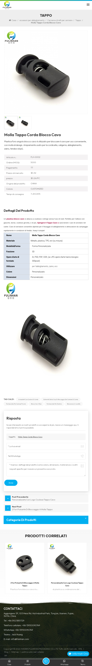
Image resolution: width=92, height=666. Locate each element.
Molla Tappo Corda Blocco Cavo (30, 437)
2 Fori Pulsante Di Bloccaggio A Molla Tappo (24, 584)
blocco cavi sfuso (36, 404)
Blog (6, 652)
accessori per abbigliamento (31, 20)
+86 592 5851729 (16, 620)
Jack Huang (17, 634)
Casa (12, 20)
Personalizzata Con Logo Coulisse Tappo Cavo (67, 584)
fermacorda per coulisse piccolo (16, 404)
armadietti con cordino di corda (28, 399)
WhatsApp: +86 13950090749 (18, 630)
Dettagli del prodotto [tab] (19, 211)
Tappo (78, 20)
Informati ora (78, 653)
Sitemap (15, 652)
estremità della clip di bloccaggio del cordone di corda (60, 399)
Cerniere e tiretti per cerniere (59, 20)
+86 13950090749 (31, 625)
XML (80, 649)
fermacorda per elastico (54, 404)
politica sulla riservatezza (33, 652)
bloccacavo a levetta (73, 404)
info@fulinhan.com (20, 639)
